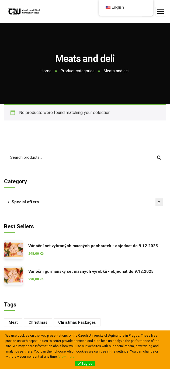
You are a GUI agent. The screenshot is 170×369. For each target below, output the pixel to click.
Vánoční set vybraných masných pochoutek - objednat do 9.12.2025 (93, 245)
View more (66, 356)
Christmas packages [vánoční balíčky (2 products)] (77, 322)
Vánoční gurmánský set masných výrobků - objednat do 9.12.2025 (91, 271)
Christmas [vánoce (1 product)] (38, 322)
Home (46, 70)
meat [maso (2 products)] (13, 322)
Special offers (87, 202)
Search (159, 157)
